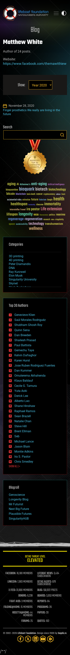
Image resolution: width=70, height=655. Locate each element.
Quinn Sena (22, 330)
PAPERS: (41, 612)
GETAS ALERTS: (44, 581)
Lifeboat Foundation (27, 633)
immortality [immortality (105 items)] (52, 204)
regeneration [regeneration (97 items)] (33, 219)
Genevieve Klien (24, 315)
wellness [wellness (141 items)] (36, 228)
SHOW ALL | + (14, 466)
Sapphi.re (62, 633)
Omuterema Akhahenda (30, 375)
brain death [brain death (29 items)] (31, 194)
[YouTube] (43, 639)
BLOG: (40, 590)
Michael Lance (24, 441)
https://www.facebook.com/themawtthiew (34, 64)
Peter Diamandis (20, 264)
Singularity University (23, 279)
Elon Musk (16, 275)
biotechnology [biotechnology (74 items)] (57, 190)
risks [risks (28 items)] (52, 219)
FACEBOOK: (10, 573)
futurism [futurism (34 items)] (42, 200)
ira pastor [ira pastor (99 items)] (33, 209)
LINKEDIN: (12, 581)
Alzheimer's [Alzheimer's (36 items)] (25, 184)
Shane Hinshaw (24, 406)
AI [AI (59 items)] (18, 184)
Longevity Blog (18, 499)
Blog (35, 30)
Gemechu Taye (24, 350)
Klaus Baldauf (23, 380)
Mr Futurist (16, 504)
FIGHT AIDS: (15, 601)
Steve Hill (20, 426)
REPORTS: (42, 601)
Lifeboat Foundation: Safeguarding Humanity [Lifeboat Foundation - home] (25, 13)
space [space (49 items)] (12, 224)
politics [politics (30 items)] (52, 215)
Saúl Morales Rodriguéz (30, 320)
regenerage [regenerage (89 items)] (16, 219)
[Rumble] (50, 639)
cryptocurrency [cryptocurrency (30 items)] (49, 194)
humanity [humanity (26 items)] (31, 205)
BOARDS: (41, 595)
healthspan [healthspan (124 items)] (19, 204)
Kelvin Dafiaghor (25, 355)
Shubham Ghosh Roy (28, 325)
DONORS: (22, 595)
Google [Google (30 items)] (49, 200)
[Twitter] (28, 639)
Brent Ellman (22, 431)
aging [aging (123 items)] (11, 184)
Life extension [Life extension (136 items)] (51, 209)
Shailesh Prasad (25, 340)
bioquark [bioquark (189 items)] (26, 189)
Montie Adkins (23, 451)
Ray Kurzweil (17, 272)
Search (62, 134)
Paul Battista (22, 345)
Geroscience (17, 495)
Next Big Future (19, 509)
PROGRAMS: (43, 607)
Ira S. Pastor (22, 456)
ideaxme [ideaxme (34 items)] (39, 205)
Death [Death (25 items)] (63, 194)
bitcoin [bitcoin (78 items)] (10, 194)
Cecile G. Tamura (25, 386)
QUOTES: (41, 621)
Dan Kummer (23, 370)
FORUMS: (25, 621)
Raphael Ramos (24, 411)
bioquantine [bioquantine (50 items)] (12, 189)
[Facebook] (21, 639)
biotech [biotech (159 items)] (41, 189)
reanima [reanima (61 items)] (60, 214)
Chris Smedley (23, 461)
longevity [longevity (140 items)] (26, 214)
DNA (12, 268)
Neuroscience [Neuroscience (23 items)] (44, 215)
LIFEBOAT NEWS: (45, 573)
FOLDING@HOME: (12, 607)
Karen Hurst (22, 360)
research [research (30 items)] (46, 219)
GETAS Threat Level (35, 559)
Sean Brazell (22, 416)
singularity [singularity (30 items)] (59, 219)
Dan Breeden (22, 335)
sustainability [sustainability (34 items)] (22, 224)
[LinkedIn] (35, 639)
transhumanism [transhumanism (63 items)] (54, 224)
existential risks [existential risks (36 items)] (14, 200)
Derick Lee (21, 396)
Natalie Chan (22, 421)
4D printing (16, 260)
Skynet (13, 283)
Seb (16, 436)
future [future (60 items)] (34, 199)
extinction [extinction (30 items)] (26, 200)
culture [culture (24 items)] (58, 194)
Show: (21, 85)
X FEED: (12, 590)
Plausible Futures (20, 514)
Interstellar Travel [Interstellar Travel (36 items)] (18, 209)
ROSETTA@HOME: (20, 612)
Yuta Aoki (20, 391)
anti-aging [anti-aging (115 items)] (39, 184)
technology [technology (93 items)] (36, 224)
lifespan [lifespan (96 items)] (12, 214)
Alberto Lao (21, 401)
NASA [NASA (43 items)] (36, 214)
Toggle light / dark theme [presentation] (63, 13)
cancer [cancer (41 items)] (39, 194)
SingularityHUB (19, 518)
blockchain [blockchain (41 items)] (21, 194)
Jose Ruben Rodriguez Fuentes (34, 365)
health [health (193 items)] (58, 199)
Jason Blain (22, 446)
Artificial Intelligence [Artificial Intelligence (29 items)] (56, 184)
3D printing (16, 256)
